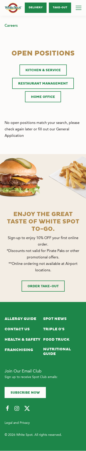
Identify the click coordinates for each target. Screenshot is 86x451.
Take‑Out (60, 7)
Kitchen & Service (43, 70)
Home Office (43, 97)
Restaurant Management (43, 84)
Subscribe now (25, 393)
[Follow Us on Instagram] (17, 408)
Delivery (36, 7)
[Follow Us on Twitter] (27, 408)
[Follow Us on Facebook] (7, 408)
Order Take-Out (43, 286)
